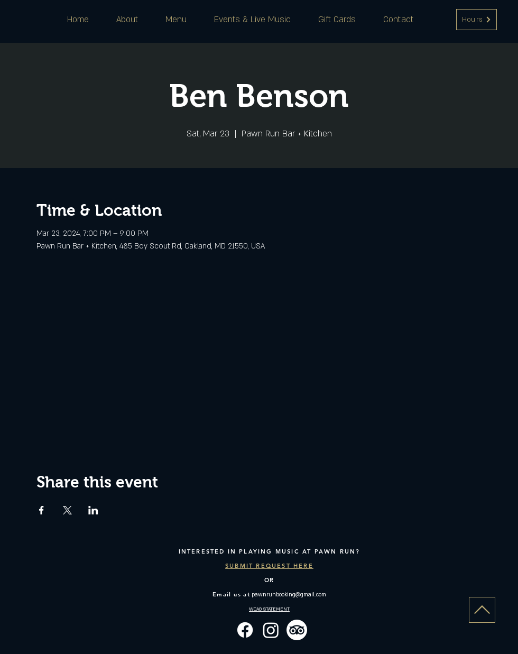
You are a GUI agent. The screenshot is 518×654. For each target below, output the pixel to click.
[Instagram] (271, 630)
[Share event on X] (67, 510)
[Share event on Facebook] (41, 510)
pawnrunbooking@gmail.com (289, 594)
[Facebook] (245, 630)
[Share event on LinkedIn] (93, 510)
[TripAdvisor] (296, 630)
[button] (476, 19)
